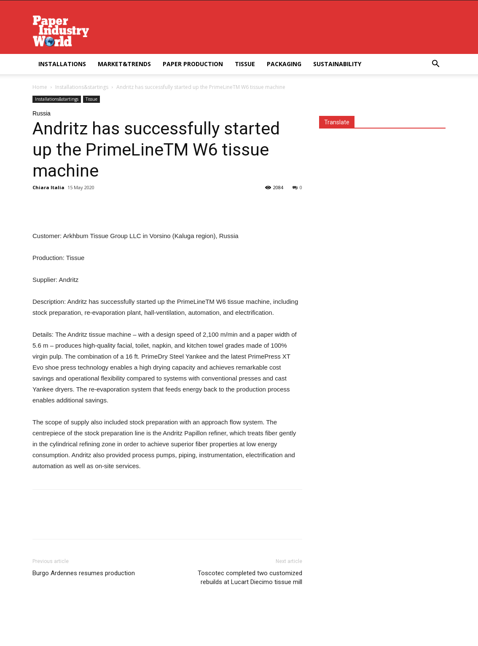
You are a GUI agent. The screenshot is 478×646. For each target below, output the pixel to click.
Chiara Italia (48, 187)
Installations (62, 64)
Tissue (245, 64)
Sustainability (337, 64)
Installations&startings (81, 87)
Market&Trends (124, 64)
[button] (435, 65)
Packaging (284, 64)
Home (39, 87)
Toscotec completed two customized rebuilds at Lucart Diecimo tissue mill (250, 577)
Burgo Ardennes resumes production (83, 573)
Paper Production (193, 64)
